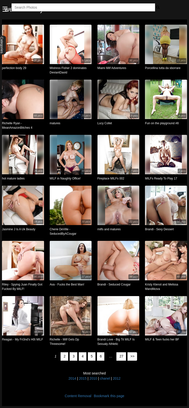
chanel (105, 378)
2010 (93, 378)
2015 (83, 378)
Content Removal (78, 396)
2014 (72, 378)
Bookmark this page (109, 396)
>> (132, 356)
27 (121, 356)
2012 (117, 378)
